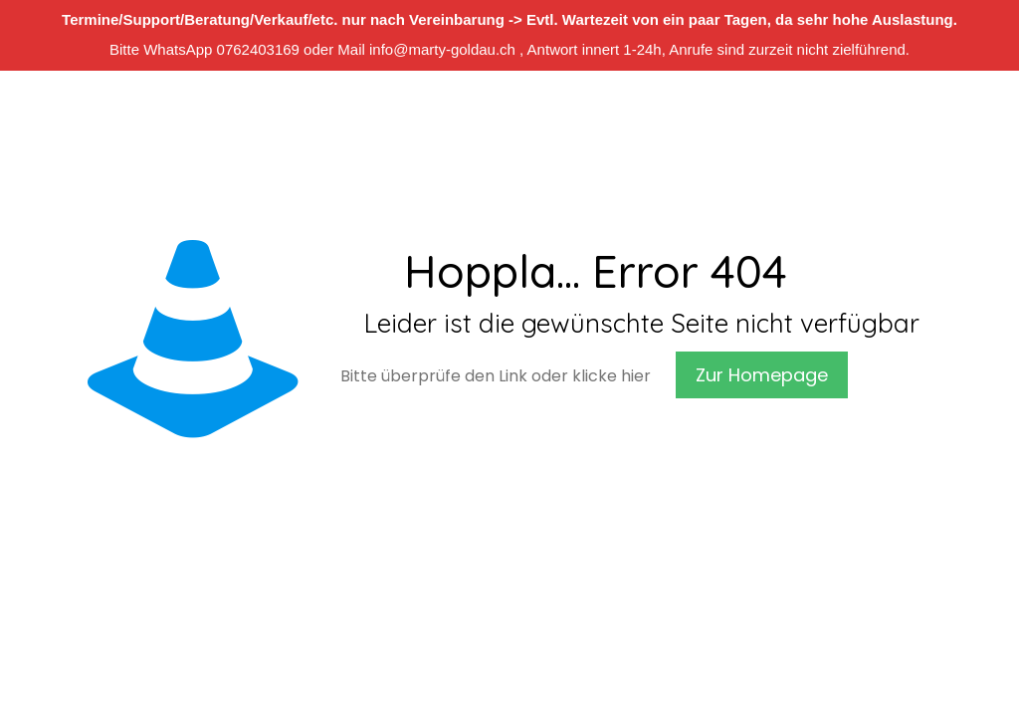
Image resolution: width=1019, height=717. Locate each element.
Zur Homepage (762, 374)
